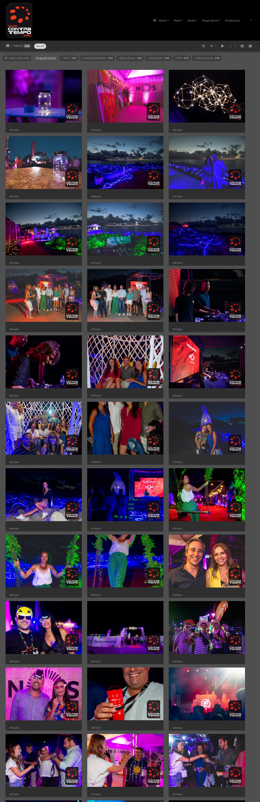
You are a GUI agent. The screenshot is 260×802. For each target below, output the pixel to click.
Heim (8, 45)
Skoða (191, 20)
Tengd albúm (210, 20)
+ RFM (181, 58)
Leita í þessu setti (17, 58)
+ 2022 (68, 58)
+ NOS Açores (158, 58)
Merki (177, 20)
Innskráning (232, 20)
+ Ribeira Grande (207, 58)
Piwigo (136, 794)
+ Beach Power (130, 58)
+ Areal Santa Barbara (97, 58)
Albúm (163, 20)
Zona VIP (40, 46)
